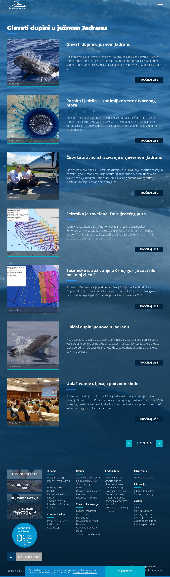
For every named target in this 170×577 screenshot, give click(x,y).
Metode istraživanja (144, 478)
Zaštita (138, 501)
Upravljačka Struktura (58, 505)
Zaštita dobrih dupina (145, 522)
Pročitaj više (149, 81)
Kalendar (80, 495)
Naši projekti (53, 525)
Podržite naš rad (113, 478)
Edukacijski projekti (144, 491)
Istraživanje (140, 471)
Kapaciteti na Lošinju (86, 498)
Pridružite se (112, 471)
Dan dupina (82, 518)
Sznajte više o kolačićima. (85, 572)
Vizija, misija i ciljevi (57, 478)
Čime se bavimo (56, 515)
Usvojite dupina (113, 481)
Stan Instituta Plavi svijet (88, 535)
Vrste (137, 508)
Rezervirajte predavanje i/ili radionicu (117, 510)
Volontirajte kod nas (115, 492)
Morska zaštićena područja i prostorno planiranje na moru (144, 515)
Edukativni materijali (86, 481)
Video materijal (83, 485)
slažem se (125, 571)
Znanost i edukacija (87, 505)
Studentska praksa (114, 495)
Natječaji (51, 508)
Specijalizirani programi (146, 495)
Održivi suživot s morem (88, 492)
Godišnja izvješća (56, 501)
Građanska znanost (115, 498)
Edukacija (139, 485)
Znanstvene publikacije (88, 478)
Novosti (80, 488)
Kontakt (51, 492)
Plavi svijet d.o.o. (55, 488)
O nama (51, 471)
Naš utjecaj (53, 528)
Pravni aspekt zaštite (144, 525)
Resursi (80, 471)
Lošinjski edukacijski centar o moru (86, 513)
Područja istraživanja (57, 522)
